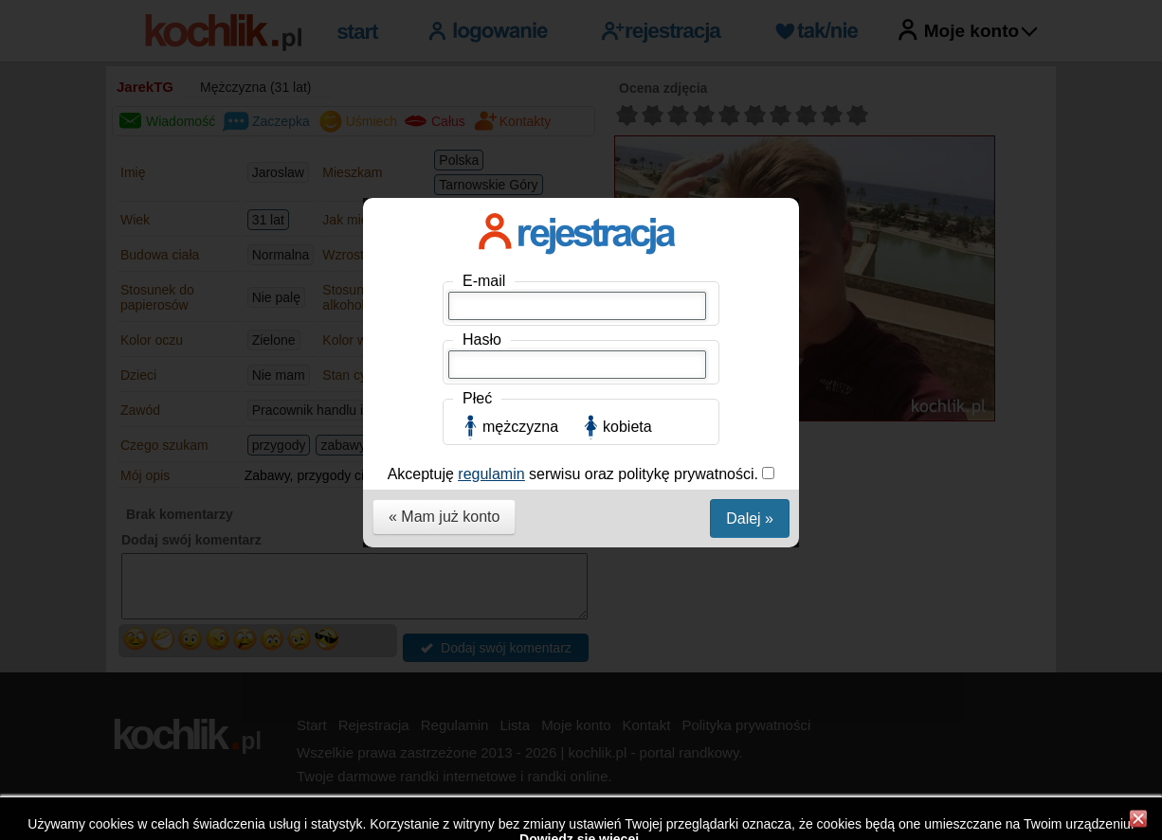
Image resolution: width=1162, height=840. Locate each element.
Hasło (482, 339)
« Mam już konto (444, 517)
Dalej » (749, 518)
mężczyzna (520, 427)
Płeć (477, 398)
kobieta (627, 427)
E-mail (484, 281)
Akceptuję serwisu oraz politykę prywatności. (575, 474)
